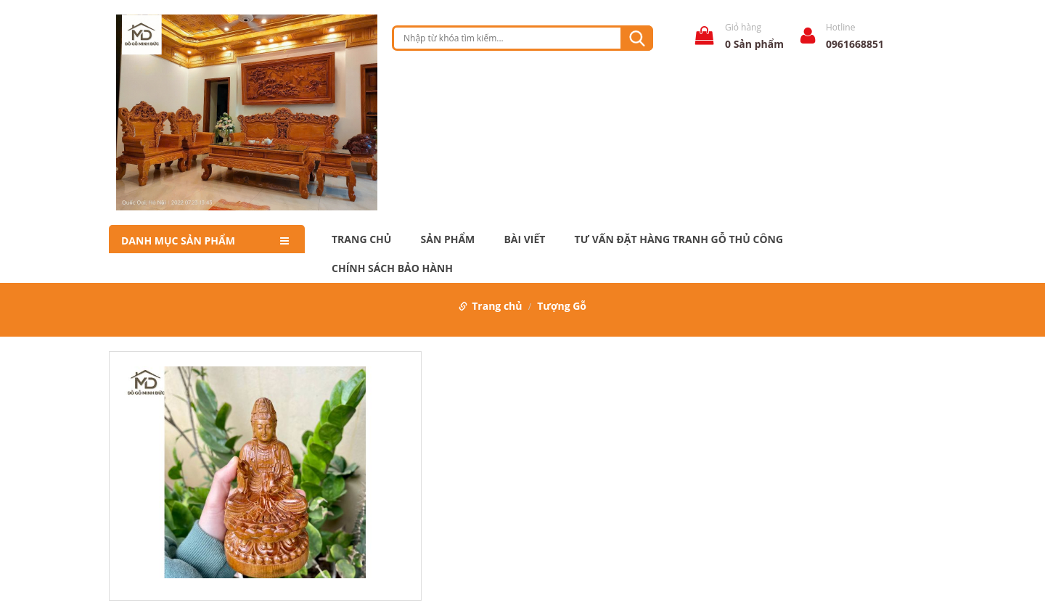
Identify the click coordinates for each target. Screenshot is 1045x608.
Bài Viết (524, 239)
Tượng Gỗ (561, 306)
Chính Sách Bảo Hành (392, 268)
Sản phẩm (448, 239)
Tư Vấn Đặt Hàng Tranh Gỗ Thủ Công (679, 239)
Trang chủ (361, 239)
